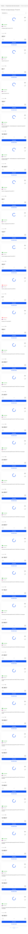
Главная (2, 5)
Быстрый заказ (14, 44)
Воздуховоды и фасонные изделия (12, 5)
